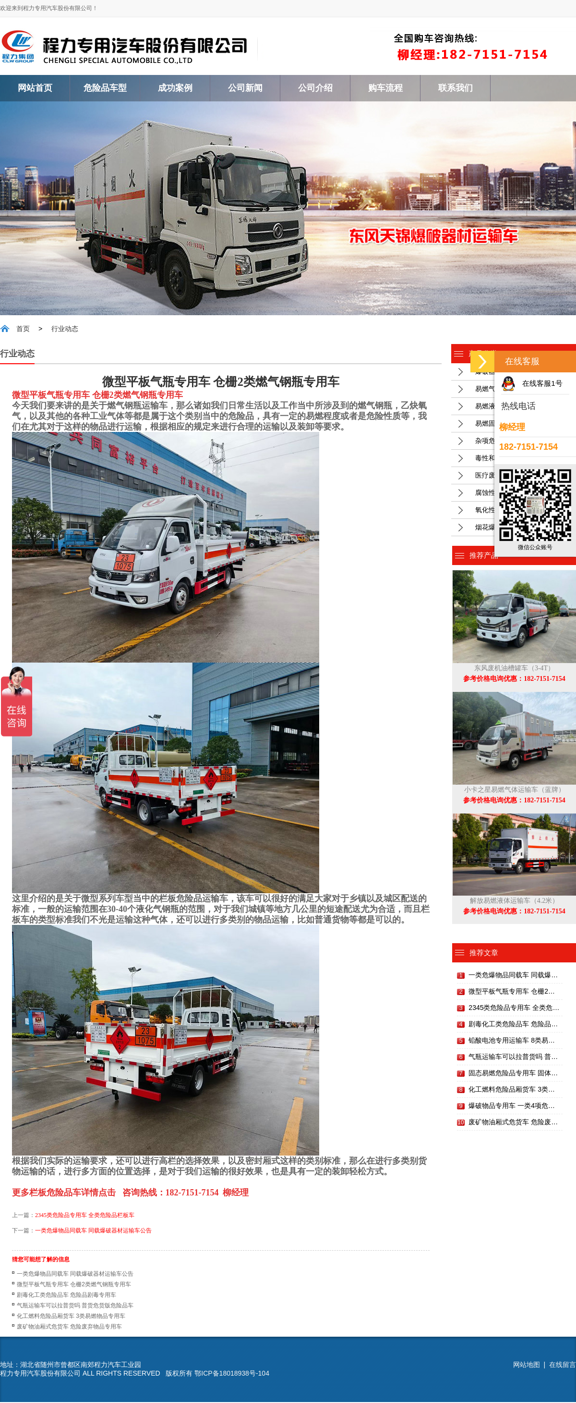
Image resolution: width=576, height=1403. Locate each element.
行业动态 (64, 329)
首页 (23, 329)
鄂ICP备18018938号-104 (231, 1374)
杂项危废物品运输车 (505, 441)
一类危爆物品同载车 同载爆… (513, 976)
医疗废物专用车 (498, 476)
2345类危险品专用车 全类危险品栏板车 (84, 1216)
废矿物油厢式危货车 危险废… (513, 1123)
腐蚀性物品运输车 (502, 493)
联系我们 (455, 88)
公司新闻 (245, 88)
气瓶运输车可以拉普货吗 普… (513, 1057)
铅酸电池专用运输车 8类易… (511, 1041)
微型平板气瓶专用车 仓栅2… (511, 992)
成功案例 (175, 88)
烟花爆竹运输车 (498, 528)
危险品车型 (105, 88)
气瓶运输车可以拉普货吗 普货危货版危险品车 (75, 1306)
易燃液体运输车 (498, 407)
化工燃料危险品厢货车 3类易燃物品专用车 (71, 1317)
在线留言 (562, 1365)
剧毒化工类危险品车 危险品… (513, 1025)
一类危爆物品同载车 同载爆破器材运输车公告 (93, 1231)
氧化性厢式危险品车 (505, 511)
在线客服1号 (542, 383)
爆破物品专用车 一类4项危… (511, 1106)
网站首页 (35, 88)
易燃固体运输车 (498, 424)
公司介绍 (315, 88)
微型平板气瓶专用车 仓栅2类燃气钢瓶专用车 (74, 1285)
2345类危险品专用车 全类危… (513, 1008)
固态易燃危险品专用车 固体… (513, 1074)
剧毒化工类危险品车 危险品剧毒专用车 (66, 1295)
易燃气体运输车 (498, 390)
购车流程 (385, 88)
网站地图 (526, 1365)
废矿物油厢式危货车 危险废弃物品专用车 (69, 1327)
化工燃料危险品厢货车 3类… (511, 1090)
